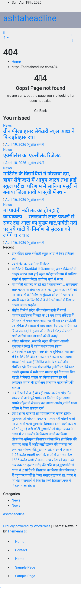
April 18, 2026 (16, 163)
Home (16, 62)
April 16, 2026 (16, 200)
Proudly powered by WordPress (27, 526)
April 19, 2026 (16, 145)
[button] (6, 38)
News (7, 125)
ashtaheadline (29, 18)
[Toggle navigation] (8, 34)
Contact (21, 550)
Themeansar (16, 531)
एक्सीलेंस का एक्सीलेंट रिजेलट (32, 155)
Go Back (40, 111)
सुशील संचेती (35, 145)
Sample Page (25, 567)
